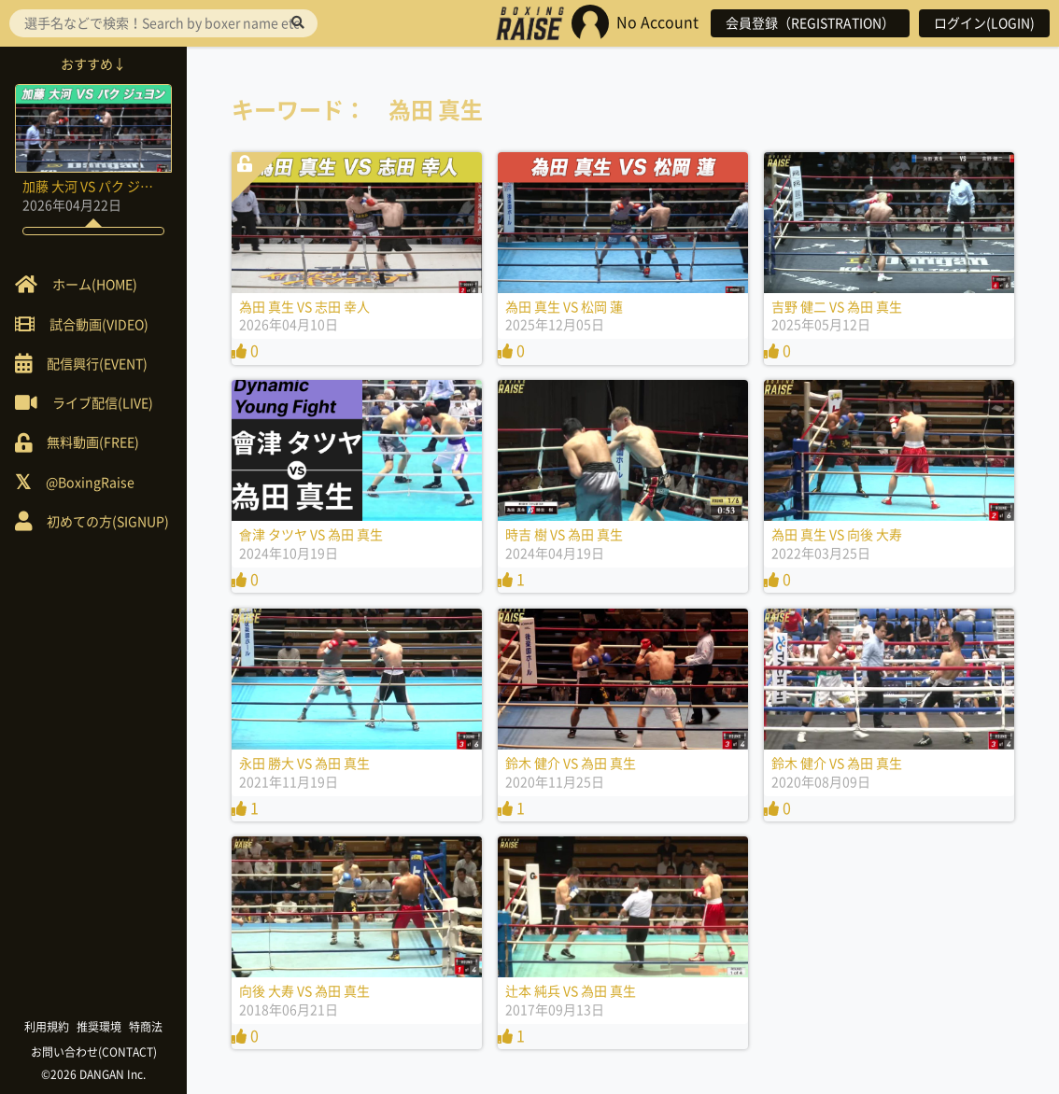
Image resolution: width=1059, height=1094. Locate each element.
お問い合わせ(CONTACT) (94, 1052)
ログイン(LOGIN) (984, 23)
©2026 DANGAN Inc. (93, 1074)
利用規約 (46, 1026)
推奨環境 (99, 1026)
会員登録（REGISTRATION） (810, 23)
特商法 (145, 1026)
